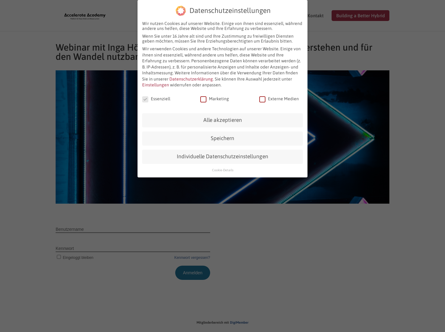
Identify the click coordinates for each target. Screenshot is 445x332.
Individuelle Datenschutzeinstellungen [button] (222, 156)
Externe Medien (279, 98)
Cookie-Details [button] (222, 170)
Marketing (214, 98)
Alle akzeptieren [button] (222, 120)
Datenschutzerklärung (191, 79)
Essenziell (156, 98)
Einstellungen (155, 84)
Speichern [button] (222, 138)
